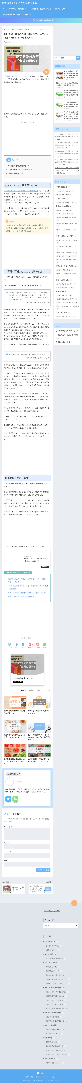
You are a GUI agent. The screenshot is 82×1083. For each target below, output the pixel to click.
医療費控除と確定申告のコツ (66, 248)
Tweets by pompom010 (52, 911)
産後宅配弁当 (22, 9)
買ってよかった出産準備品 (67, 303)
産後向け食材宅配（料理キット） (68, 225)
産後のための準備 (64, 206)
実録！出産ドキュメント (66, 317)
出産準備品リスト (64, 296)
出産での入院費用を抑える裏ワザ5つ (21, 597)
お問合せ (28, 15)
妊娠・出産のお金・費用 (66, 236)
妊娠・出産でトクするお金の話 (67, 241)
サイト (6, 861)
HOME (41, 1073)
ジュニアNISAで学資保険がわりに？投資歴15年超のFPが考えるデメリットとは (66, 145)
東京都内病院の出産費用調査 (66, 261)
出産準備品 (61, 292)
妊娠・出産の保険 (64, 280)
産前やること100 (60, 9)
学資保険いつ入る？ (46, 9)
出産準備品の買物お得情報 (67, 299)
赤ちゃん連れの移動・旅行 (67, 203)
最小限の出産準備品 (9, 15)
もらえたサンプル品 (65, 191)
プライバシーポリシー (48, 1077)
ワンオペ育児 (62, 198)
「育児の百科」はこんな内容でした (20, 169)
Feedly (15, 802)
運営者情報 (29, 1077)
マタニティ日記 (63, 313)
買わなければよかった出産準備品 (68, 307)
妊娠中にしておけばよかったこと (18, 76)
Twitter (8, 802)
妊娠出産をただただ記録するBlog (20, 3)
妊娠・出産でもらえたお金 (67, 256)
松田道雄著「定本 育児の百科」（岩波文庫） (20, 191)
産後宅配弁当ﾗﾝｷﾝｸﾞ (65, 214)
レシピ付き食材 (33, 9)
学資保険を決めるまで (65, 288)
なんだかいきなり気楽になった (18, 166)
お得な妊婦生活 (63, 187)
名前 (6, 843)
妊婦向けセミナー (64, 195)
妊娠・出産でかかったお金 (67, 253)
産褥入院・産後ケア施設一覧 (66, 275)
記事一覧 (20, 15)
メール (7, 852)
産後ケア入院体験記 (65, 270)
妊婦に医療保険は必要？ (66, 284)
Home (5, 9)
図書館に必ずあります (15, 173)
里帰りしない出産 (64, 210)
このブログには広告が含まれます (41, 20)
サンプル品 (12, 9)
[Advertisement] (27, 138)
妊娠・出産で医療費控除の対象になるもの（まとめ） (27, 593)
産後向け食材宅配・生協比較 (66, 219)
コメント (8, 827)
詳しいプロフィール (39, 792)
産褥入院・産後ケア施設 (66, 266)
